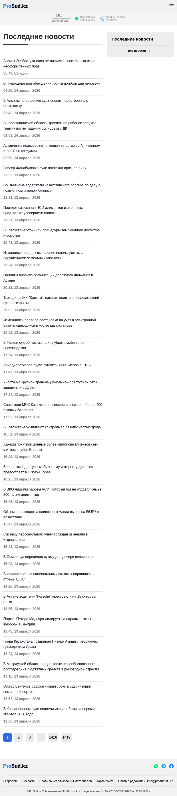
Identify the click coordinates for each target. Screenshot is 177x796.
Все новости (137, 50)
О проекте (10, 781)
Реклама (28, 781)
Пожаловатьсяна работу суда (87, 18)
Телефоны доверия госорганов (116, 18)
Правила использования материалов (65, 781)
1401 (59, 15)
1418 (53, 737)
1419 (66, 737)
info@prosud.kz (158, 781)
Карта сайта (105, 781)
